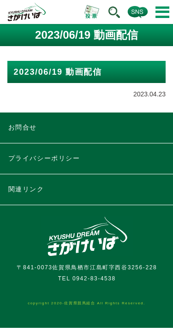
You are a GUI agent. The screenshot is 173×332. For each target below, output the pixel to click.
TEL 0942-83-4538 (87, 278)
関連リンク (26, 189)
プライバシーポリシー (44, 158)
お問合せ (22, 127)
